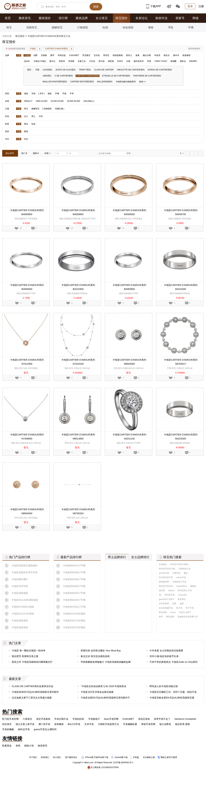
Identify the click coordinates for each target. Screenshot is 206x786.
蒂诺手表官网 (148, 724)
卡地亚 (36, 48)
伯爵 (35, 55)
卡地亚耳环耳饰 (19, 586)
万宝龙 (92, 61)
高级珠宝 (31, 27)
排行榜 (63, 18)
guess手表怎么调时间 (45, 729)
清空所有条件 (194, 48)
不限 (19, 55)
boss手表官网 (111, 719)
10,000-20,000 (57, 101)
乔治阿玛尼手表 (166, 577)
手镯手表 (176, 573)
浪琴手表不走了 (162, 719)
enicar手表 (181, 577)
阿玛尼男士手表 (185, 590)
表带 (161, 616)
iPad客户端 (103, 757)
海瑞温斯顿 (118, 55)
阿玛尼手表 (170, 595)
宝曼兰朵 (82, 61)
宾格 (174, 603)
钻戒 (105, 27)
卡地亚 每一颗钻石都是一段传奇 (28, 650)
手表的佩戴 (8, 729)
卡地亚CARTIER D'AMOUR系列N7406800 (27, 436)
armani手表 (164, 573)
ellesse (171, 590)
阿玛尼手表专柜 (166, 586)
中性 (41, 116)
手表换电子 (94, 719)
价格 (48, 153)
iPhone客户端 (89, 757)
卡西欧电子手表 (179, 582)
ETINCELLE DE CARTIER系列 (116, 76)
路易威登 (186, 55)
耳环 (41, 93)
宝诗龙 (97, 55)
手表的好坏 (78, 719)
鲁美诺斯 (170, 616)
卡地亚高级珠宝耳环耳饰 (24, 572)
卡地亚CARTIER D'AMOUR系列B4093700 (180, 212)
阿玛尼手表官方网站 (179, 564)
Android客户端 (119, 757)
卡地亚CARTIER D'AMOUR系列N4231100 (129, 436)
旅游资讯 (42, 745)
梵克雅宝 (86, 55)
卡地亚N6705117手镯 (74, 606)
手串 (72, 93)
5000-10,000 (41, 101)
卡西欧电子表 (184, 569)
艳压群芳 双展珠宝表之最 (25, 656)
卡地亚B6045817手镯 (74, 572)
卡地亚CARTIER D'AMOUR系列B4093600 (78, 212)
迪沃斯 (162, 590)
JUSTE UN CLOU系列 (65, 70)
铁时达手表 (24, 729)
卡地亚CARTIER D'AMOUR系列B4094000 (27, 287)
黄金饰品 (182, 599)
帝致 (149, 61)
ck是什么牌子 (185, 612)
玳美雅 (71, 61)
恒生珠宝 (7, 724)
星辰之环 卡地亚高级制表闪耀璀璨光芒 (32, 662)
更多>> (142, 81)
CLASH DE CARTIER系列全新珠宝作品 (32, 686)
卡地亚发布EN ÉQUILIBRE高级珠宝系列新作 (35, 692)
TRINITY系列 (85, 70)
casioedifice (181, 586)
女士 (26, 116)
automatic (182, 595)
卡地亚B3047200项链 (74, 627)
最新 (36, 153)
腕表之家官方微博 (169, 757)
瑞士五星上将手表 (25, 724)
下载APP (153, 6)
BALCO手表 (74, 724)
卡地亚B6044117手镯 (74, 565)
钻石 (26, 139)
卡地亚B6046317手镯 (74, 593)
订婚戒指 (82, 27)
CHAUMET (74, 55)
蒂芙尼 (106, 55)
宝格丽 (44, 55)
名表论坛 (141, 18)
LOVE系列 (47, 70)
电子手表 (190, 608)
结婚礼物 (59, 108)
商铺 (195, 18)
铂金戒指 (128, 27)
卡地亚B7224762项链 (22, 613)
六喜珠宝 (27, 719)
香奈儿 (129, 55)
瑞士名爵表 (165, 724)
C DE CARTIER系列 (64, 76)
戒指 (26, 93)
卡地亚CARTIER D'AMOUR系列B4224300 (180, 436)
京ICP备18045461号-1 (123, 762)
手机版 (134, 757)
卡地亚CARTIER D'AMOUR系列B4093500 (129, 212)
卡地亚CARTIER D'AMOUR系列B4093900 (129, 287)
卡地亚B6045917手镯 (74, 579)
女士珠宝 (102, 18)
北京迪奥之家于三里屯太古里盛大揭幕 (32, 697)
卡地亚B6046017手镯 (74, 586)
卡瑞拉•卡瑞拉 (39, 61)
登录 (190, 6)
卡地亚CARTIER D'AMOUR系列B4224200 (180, 287)
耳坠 (170, 27)
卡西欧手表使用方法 (108, 724)
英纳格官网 (164, 582)
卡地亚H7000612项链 (22, 606)
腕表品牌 (82, 18)
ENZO (120, 61)
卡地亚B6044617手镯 (74, 600)
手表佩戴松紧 (130, 724)
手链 (64, 93)
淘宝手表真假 (43, 719)
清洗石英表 (144, 719)
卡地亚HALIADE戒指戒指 (24, 600)
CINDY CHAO (160, 61)
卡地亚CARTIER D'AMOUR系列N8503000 (129, 361)
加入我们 (57, 757)
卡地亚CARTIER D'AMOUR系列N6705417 (180, 361)
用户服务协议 (71, 757)
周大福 (101, 61)
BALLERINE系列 (104, 81)
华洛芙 (157, 55)
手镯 (190, 27)
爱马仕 (52, 61)
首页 (8, 18)
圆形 (26, 131)
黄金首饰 (163, 612)
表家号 (179, 18)
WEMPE (193, 61)
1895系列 (47, 76)
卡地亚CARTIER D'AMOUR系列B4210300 (78, 287)
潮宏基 (111, 61)
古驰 (128, 61)
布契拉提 (62, 55)
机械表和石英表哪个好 (188, 616)
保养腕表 (59, 724)
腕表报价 (45, 18)
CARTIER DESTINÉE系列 (82, 81)
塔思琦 (62, 61)
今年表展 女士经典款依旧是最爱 (166, 650)
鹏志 (186, 573)
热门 (24, 153)
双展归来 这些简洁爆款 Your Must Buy (101, 650)
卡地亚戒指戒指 (19, 593)
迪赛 (182, 603)
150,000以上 (89, 101)
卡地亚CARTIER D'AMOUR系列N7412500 (27, 361)
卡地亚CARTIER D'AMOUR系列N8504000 (27, 511)
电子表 (179, 608)
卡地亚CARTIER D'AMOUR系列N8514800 (78, 436)
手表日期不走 (61, 719)
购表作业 (161, 18)
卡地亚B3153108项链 (74, 613)
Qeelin (27, 61)
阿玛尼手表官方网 (167, 569)
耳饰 (33, 93)
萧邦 (52, 55)
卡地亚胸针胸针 (19, 579)
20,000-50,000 (73, 101)
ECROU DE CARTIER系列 (160, 70)
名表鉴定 (163, 564)
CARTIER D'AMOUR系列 (59, 48)
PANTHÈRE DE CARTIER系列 (147, 76)
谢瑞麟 (173, 61)
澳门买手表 (44, 724)
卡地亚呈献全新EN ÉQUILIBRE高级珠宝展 (172, 697)
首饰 (18, 745)
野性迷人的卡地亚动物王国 (164, 686)
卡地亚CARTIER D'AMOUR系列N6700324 (78, 511)
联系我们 (45, 757)
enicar (173, 612)
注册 (201, 6)
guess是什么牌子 (166, 599)
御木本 (176, 55)
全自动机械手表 (166, 608)
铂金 (33, 124)
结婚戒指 (48, 108)
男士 (33, 116)
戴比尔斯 (147, 55)
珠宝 (9, 27)
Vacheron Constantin (185, 719)
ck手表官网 (164, 603)
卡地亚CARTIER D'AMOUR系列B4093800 (27, 212)
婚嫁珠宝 (57, 27)
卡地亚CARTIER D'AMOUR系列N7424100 (78, 361)
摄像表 (193, 586)
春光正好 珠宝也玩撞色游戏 (95, 656)
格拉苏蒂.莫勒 (182, 724)
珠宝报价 (121, 18)
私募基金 (7, 745)
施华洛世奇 (139, 61)
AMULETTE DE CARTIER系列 (131, 70)
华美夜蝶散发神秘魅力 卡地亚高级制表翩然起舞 (106, 662)
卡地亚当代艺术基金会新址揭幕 (97, 692)
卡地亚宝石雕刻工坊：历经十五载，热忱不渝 (173, 692)
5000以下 (28, 101)
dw (160, 595)
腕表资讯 (25, 18)
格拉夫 (167, 55)
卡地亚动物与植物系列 (126, 81)
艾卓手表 (89, 724)
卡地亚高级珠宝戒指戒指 (24, 565)
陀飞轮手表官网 (10, 719)
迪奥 (137, 55)
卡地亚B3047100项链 (74, 620)
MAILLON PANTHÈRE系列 (55, 81)
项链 (150, 27)
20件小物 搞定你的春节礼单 (164, 656)
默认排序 (10, 153)
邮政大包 (29, 745)
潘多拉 (183, 61)
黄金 (26, 124)
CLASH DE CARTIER (104, 70)
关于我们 (33, 757)
